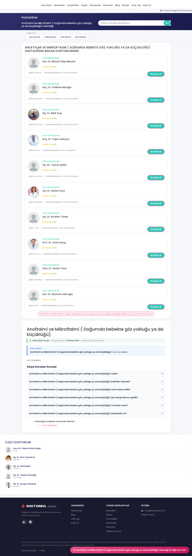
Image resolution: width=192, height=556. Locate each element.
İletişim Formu (148, 514)
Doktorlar (108, 5)
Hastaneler (95, 5)
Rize (36, 305)
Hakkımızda (76, 510)
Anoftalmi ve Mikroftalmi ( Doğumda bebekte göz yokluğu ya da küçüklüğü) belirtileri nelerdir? (96, 381)
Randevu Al (156, 74)
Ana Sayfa (46, 5)
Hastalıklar (59, 5)
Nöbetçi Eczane (113, 531)
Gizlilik (42, 550)
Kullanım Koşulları (29, 550)
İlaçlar (84, 5)
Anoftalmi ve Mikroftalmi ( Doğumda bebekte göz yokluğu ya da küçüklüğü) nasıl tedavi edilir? (96, 389)
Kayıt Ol (147, 5)
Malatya (38, 124)
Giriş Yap (136, 5)
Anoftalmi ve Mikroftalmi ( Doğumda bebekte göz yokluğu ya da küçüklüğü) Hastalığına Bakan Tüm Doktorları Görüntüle (96, 314)
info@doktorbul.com (153, 510)
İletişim (125, 5)
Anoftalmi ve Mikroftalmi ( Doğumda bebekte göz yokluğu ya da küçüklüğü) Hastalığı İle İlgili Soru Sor (129, 550)
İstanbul (38, 98)
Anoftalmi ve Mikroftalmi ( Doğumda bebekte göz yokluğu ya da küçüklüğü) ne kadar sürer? (96, 405)
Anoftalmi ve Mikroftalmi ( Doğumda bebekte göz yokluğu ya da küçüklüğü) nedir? (96, 373)
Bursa (37, 150)
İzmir (36, 228)
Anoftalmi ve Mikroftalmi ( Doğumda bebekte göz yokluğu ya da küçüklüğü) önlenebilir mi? (96, 413)
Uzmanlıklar (73, 5)
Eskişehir (38, 202)
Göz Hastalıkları (50, 58)
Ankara (37, 72)
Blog (117, 5)
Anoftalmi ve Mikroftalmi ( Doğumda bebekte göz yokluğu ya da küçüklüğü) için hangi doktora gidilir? (96, 397)
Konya (37, 254)
